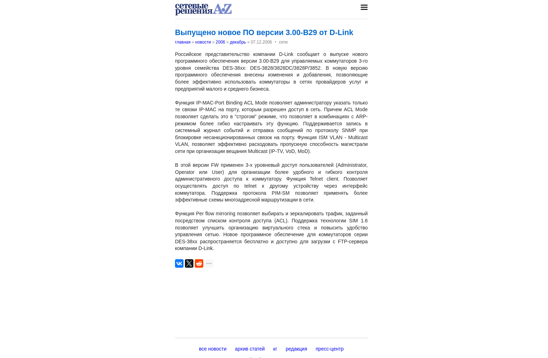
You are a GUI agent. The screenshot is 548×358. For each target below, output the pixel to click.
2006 (220, 42)
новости (203, 42)
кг (275, 349)
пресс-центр (330, 349)
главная (183, 42)
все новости (213, 349)
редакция (296, 349)
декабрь (238, 42)
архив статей (250, 349)
